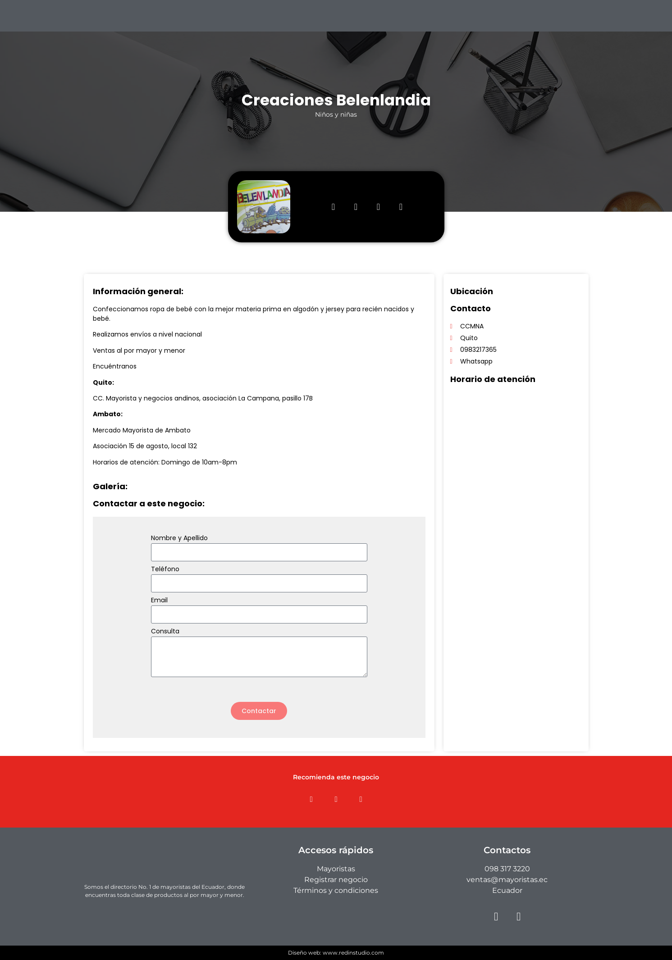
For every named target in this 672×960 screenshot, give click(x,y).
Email (159, 601)
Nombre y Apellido (179, 538)
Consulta (165, 632)
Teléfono (165, 569)
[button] (311, 799)
